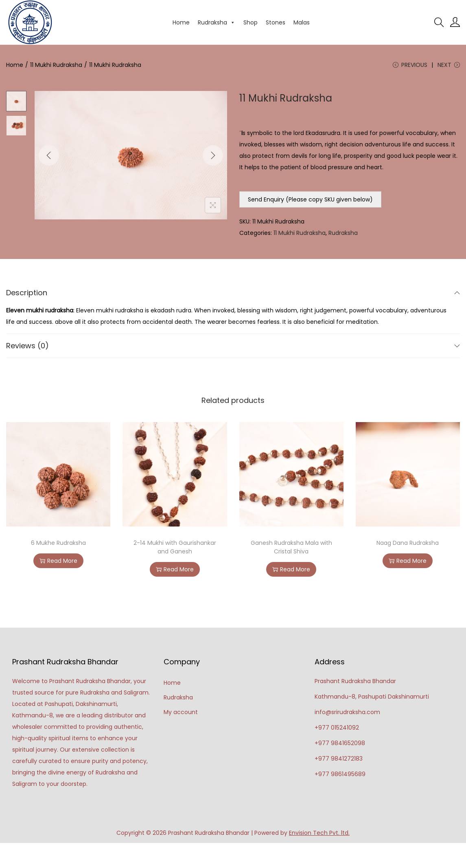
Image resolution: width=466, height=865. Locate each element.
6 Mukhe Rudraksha (58, 543)
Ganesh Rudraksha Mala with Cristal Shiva (291, 547)
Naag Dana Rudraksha (407, 543)
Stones (275, 22)
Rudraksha (216, 22)
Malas (301, 22)
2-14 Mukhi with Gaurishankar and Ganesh (174, 547)
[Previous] (49, 155)
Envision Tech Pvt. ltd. (319, 833)
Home (181, 22)
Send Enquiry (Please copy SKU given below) (310, 199)
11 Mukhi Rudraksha (56, 65)
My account (181, 712)
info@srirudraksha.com (347, 712)
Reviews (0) (233, 346)
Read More (58, 561)
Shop (250, 22)
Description (233, 293)
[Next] (213, 155)
